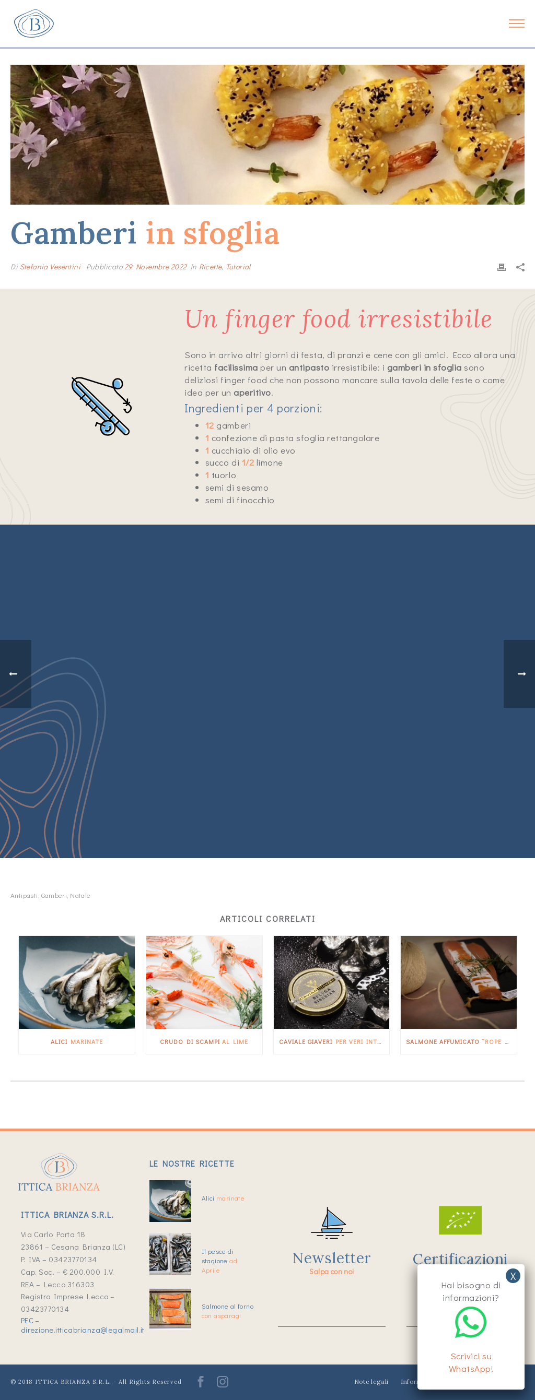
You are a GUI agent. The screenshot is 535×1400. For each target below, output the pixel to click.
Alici (77, 1041)
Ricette (210, 266)
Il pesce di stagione (219, 1260)
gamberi (54, 895)
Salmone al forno (227, 1310)
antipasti (24, 895)
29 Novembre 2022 (155, 266)
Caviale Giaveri (334, 1041)
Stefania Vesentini (50, 266)
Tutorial (238, 266)
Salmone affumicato (461, 1041)
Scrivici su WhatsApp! (471, 1362)
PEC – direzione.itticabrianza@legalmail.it (83, 1324)
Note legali (371, 1381)
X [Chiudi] (513, 1276)
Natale (80, 895)
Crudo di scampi (204, 1041)
